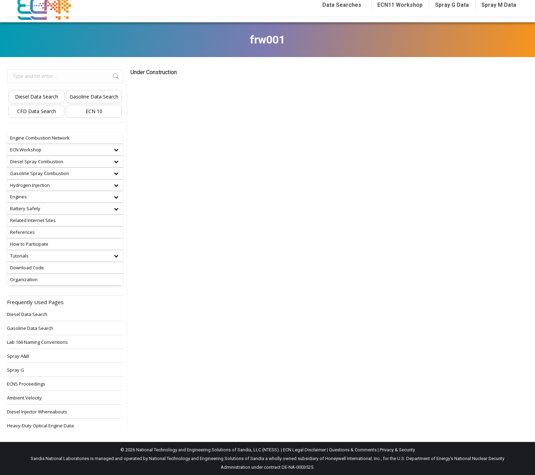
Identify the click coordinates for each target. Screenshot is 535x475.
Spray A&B (18, 356)
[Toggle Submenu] (116, 150)
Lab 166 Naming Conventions (37, 342)
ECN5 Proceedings (26, 384)
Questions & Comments (353, 449)
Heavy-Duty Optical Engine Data (40, 425)
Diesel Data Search (36, 96)
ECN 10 (94, 111)
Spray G (15, 370)
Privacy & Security (397, 449)
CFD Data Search (36, 111)
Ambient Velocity (24, 398)
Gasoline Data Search (94, 96)
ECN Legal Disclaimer (304, 449)
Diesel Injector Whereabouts (37, 412)
